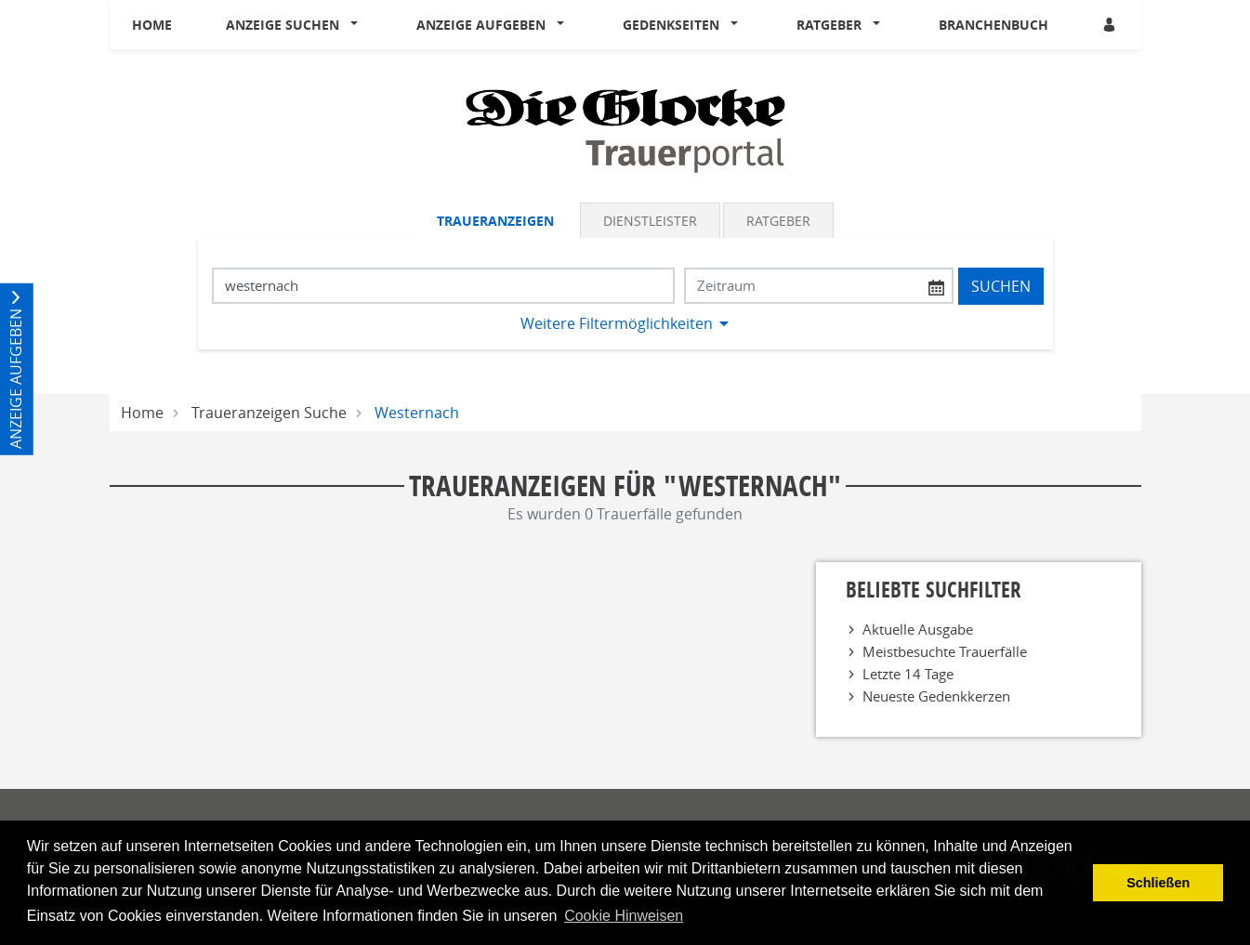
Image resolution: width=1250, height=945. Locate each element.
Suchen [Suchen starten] (1001, 286)
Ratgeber (829, 24)
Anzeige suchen (282, 24)
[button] (358, 25)
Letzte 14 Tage (908, 673)
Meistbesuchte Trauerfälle (944, 651)
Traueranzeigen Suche (269, 412)
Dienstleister (650, 221)
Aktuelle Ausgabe (917, 629)
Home (152, 24)
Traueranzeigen (495, 221)
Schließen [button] (1158, 882)
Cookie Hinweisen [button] (623, 916)
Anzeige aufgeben (481, 24)
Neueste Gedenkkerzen (936, 696)
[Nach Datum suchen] (819, 286)
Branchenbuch (993, 24)
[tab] (497, 220)
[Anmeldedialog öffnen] (1110, 24)
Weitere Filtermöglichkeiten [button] (616, 323)
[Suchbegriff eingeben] (443, 286)
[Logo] (625, 129)
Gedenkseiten (671, 24)
